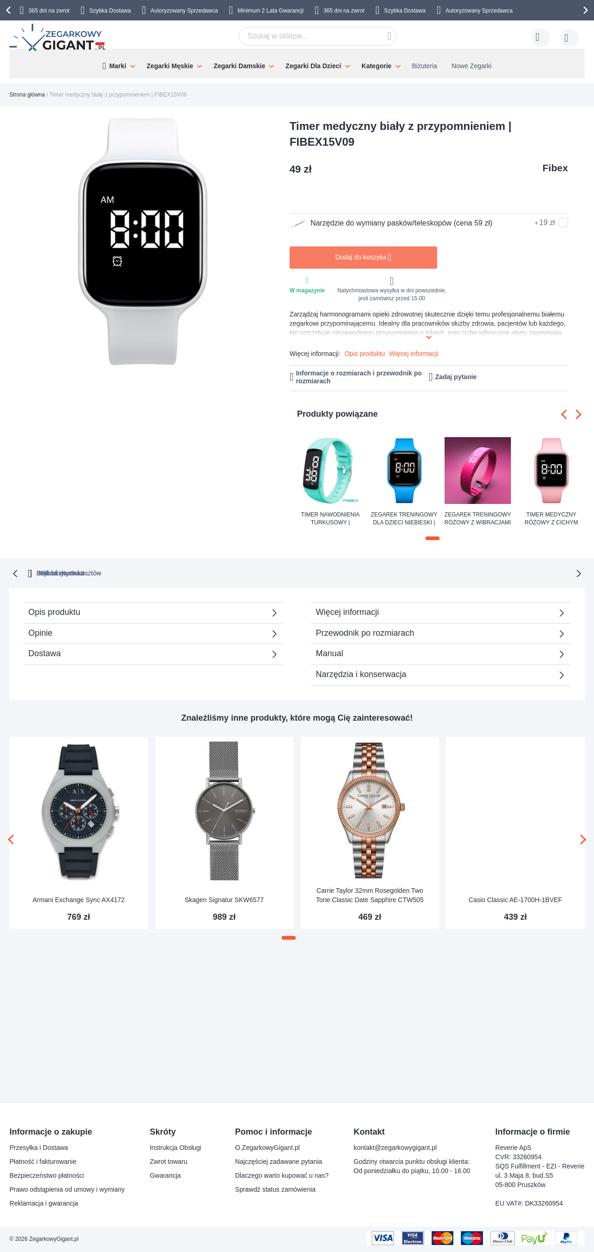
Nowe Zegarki (471, 66)
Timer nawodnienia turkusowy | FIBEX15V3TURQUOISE (330, 519)
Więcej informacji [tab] (347, 611)
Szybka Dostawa (109, 10)
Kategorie (377, 66)
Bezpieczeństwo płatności (47, 1175)
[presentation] (9, 10)
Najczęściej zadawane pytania (279, 1161)
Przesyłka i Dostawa (39, 1147)
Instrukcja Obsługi (175, 1147)
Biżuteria (424, 66)
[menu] (297, 63)
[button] (432, 538)
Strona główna (27, 94)
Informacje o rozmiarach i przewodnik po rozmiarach (359, 377)
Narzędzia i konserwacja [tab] (361, 673)
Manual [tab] (329, 652)
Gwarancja (165, 1175)
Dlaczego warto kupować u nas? (282, 1175)
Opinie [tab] (40, 632)
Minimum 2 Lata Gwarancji (270, 10)
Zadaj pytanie (456, 377)
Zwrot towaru (168, 1161)
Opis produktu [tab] (54, 611)
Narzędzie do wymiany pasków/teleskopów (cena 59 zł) (391, 223)
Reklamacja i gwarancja (44, 1203)
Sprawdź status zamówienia (275, 1189)
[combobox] (317, 36)
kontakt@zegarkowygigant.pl (395, 1147)
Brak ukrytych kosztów (301, 572)
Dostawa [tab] (44, 652)
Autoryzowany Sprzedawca (184, 10)
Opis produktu (364, 353)
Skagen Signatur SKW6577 (224, 899)
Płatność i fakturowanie (43, 1161)
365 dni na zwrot (49, 10)
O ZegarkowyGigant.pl (267, 1147)
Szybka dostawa (389, 572)
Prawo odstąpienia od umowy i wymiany (67, 1189)
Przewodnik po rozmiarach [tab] (365, 632)
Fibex (555, 167)
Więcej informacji (414, 353)
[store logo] (58, 38)
